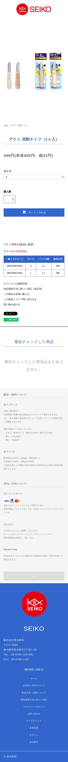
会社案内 (34, 742)
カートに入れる (34, 212)
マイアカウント (34, 721)
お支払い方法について (34, 685)
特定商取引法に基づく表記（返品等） (24, 289)
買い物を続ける (12, 304)
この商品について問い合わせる (20, 299)
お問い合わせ (34, 714)
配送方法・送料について (34, 693)
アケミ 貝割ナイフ (20, 125)
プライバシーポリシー (34, 707)
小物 (6, 125)
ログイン (34, 735)
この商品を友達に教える (17, 294)
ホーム (34, 678)
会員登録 (34, 728)
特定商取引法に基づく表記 (34, 700)
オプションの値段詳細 (15, 283)
